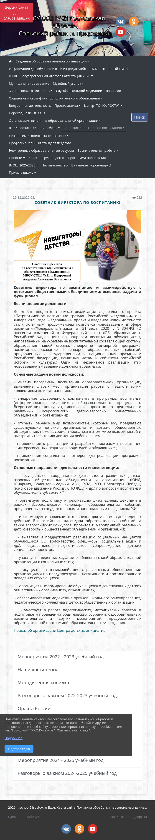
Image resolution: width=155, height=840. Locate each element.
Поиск (139, 117)
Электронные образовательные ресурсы (41, 150)
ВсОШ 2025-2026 (22, 165)
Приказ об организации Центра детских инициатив (60, 630)
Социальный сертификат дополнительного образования (54, 98)
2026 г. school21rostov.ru (27, 807)
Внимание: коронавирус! (91, 165)
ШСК (93, 69)
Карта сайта (66, 807)
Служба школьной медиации (79, 91)
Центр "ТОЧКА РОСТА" (101, 105)
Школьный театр (114, 69)
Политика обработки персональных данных (111, 807)
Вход (52, 807)
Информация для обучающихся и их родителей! (47, 69)
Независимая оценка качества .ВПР (37, 136)
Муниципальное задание (29, 83)
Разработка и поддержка (127, 817)
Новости (15, 158)
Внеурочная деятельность (30, 105)
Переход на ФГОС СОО (27, 113)
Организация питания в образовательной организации (53, 120)
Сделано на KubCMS (24, 817)
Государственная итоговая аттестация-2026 (55, 76)
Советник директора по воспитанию (93, 128)
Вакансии (113, 91)
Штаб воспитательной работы (33, 128)
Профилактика (66, 105)
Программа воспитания (87, 158)
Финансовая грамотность (29, 91)
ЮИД (13, 76)
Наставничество (55, 165)
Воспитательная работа (96, 150)
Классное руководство (46, 158)
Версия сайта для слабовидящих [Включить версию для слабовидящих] (16, 13)
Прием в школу (21, 172)
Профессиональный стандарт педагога (40, 143)
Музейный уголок (67, 83)
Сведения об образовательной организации (51, 61)
